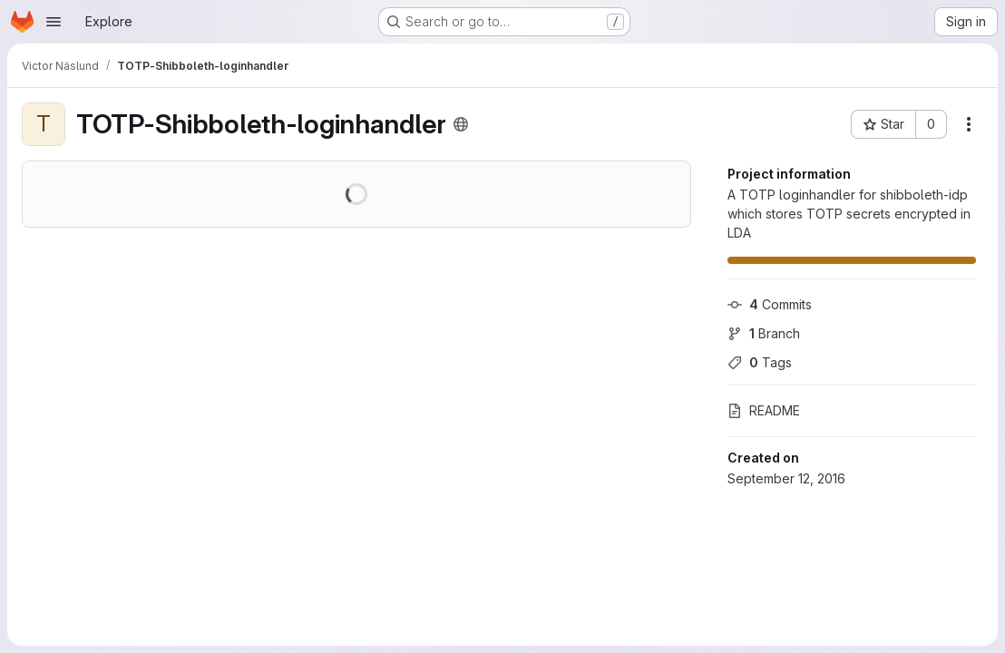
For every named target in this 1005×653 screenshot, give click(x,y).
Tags (759, 362)
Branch (763, 333)
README (763, 410)
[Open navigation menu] (53, 21)
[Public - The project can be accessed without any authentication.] (461, 124)
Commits (769, 304)
